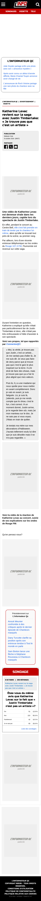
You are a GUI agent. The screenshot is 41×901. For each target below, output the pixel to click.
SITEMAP (19, 896)
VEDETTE (23, 11)
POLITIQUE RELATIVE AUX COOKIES (20, 894)
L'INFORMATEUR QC (10, 102)
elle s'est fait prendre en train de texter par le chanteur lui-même (20, 230)
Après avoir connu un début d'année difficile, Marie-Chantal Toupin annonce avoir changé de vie (20, 76)
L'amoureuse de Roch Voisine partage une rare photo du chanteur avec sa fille (20, 86)
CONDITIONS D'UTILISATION (20, 889)
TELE (33, 11)
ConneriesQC (13, 344)
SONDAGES (11, 11)
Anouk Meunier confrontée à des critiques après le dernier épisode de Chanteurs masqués (20, 627)
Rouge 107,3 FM (13, 246)
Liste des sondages (28, 729)
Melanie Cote (8, 136)
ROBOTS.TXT (28, 896)
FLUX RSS (12, 896)
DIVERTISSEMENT (27, 102)
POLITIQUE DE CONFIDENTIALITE (20, 891)
